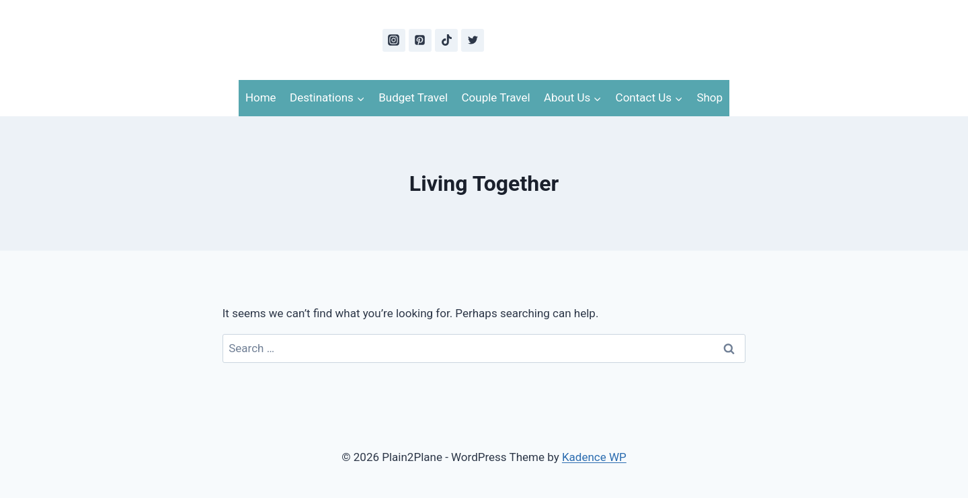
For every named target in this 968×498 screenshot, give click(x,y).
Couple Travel (496, 97)
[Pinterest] (420, 40)
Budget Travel (413, 97)
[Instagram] (393, 40)
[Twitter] (472, 40)
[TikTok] (446, 40)
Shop (709, 97)
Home (260, 97)
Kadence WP (594, 457)
